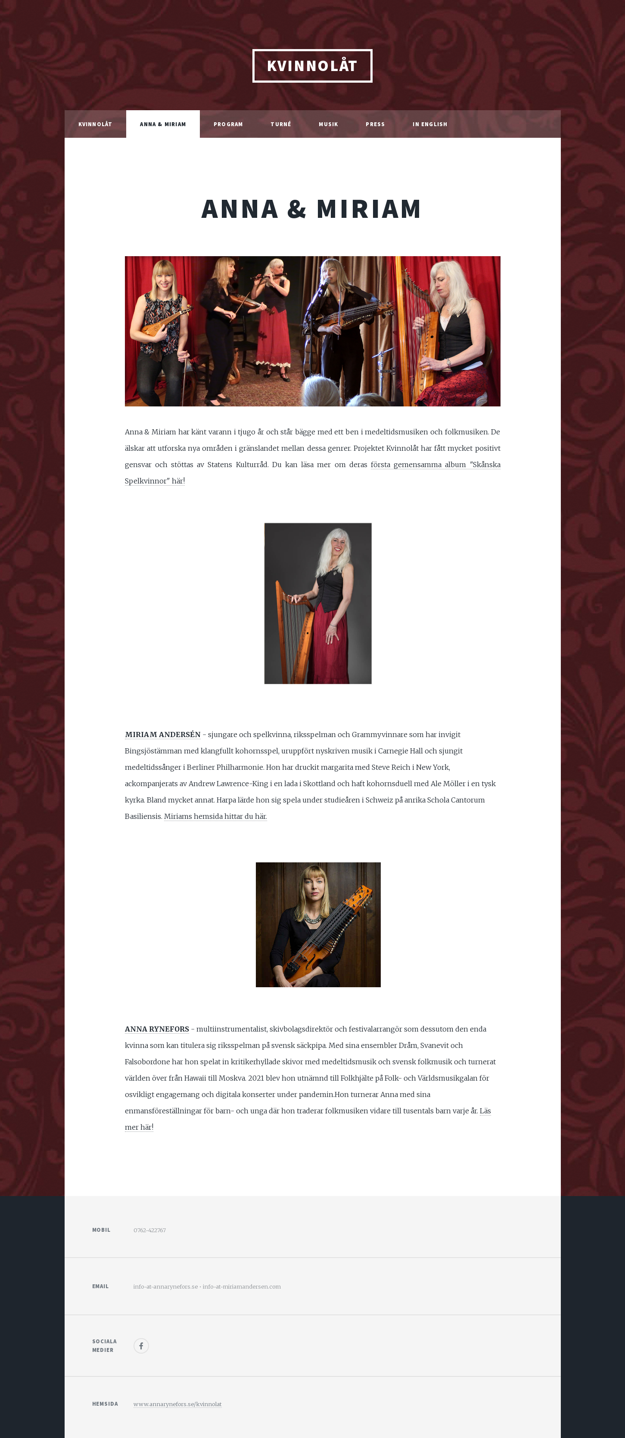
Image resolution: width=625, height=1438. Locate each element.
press (375, 124)
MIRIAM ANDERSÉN (163, 734)
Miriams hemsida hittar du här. (215, 816)
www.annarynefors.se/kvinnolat (178, 1404)
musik (328, 124)
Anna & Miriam (163, 124)
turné (281, 124)
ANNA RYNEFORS (157, 1029)
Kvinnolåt (95, 124)
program (228, 124)
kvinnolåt (312, 65)
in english (430, 124)
